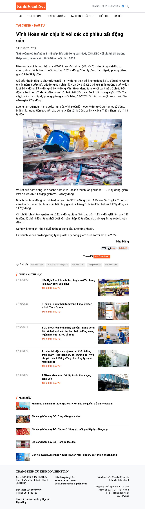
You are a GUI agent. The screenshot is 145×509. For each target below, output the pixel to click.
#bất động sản (37, 265)
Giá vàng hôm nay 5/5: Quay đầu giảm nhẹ (56, 416)
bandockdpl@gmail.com (74, 483)
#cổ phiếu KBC (78, 265)
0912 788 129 (30, 493)
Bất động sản (56, 16)
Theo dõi (88, 256)
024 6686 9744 (34, 489)
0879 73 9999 (69, 480)
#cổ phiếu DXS (111, 265)
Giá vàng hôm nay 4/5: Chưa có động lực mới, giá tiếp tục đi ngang (70, 429)
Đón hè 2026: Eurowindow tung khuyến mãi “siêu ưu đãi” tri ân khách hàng (74, 454)
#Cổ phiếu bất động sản (58, 265)
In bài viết (123, 248)
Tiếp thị (104, 16)
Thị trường (35, 16)
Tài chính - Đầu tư (82, 16)
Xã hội (118, 16)
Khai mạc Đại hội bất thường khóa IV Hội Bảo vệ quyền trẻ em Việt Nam (72, 403)
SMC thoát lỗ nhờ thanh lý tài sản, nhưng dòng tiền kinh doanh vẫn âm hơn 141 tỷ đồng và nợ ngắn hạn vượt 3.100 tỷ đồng (68, 331)
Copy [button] (112, 248)
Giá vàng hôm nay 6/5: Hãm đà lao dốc (54, 442)
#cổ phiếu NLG (95, 265)
